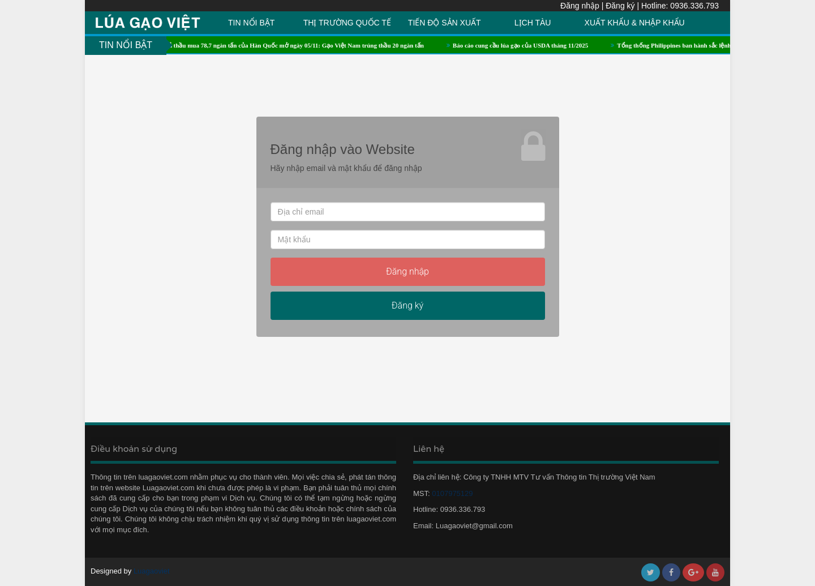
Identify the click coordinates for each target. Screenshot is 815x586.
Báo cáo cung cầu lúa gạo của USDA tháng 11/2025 (525, 45)
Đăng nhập (579, 5)
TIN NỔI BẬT (251, 22)
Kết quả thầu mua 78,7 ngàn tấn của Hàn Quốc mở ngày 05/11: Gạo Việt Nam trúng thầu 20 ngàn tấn (292, 45)
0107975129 (450, 493)
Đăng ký (620, 5)
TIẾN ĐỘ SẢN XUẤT (444, 22)
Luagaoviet (152, 571)
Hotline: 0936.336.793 (680, 5)
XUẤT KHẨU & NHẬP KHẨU (635, 22)
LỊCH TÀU (532, 22)
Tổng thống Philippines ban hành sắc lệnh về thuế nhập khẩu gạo (711, 45)
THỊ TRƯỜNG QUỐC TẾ (347, 22)
